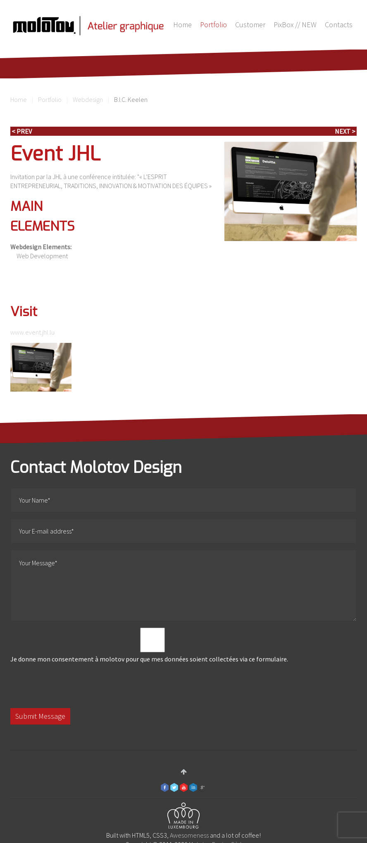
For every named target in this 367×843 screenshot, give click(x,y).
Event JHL (55, 154)
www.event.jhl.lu (32, 332)
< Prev (22, 131)
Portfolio (213, 24)
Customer (250, 24)
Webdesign (88, 99)
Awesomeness (189, 835)
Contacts (339, 24)
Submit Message (40, 716)
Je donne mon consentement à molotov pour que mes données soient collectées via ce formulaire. (152, 645)
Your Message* (183, 585)
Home (182, 24)
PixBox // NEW (295, 24)
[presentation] (73, 686)
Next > (345, 131)
